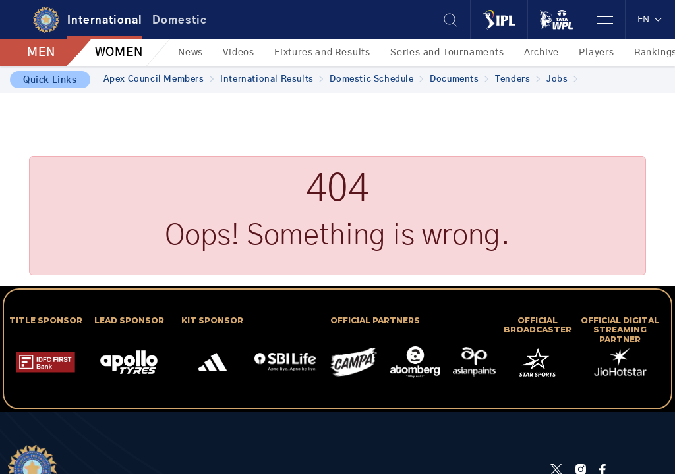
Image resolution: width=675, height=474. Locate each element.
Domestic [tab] (179, 20)
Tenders (517, 79)
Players (596, 52)
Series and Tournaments (447, 52)
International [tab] (104, 20)
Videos (238, 52)
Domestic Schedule (376, 79)
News (190, 52)
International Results (271, 79)
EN (650, 19)
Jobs (561, 79)
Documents (459, 79)
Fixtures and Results (322, 52)
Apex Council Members (158, 79)
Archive (542, 52)
